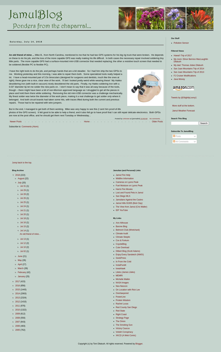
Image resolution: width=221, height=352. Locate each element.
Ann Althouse (122, 223)
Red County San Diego (126, 307)
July (20, 182)
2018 (18, 175)
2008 (18, 318)
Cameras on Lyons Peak (127, 182)
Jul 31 (23, 186)
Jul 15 (23, 226)
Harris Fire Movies (124, 189)
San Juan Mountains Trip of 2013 (189, 72)
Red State (120, 311)
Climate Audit (122, 233)
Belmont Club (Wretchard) (128, 230)
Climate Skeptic (123, 237)
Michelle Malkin (123, 279)
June (20, 256)
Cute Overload (122, 247)
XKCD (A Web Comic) (126, 335)
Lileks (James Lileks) (125, 272)
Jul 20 (23, 214)
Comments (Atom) (30, 126)
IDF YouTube (122, 210)
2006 (18, 326)
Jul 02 (23, 251)
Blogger (138, 344)
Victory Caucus (123, 328)
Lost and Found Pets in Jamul (129, 192)
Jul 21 (23, 210)
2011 (18, 306)
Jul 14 (23, 230)
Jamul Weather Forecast (183, 111)
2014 (18, 293)
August (21, 178)
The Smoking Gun (124, 325)
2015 (18, 289)
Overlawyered (122, 293)
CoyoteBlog (121, 244)
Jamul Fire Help (123, 175)
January (22, 276)
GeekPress (121, 258)
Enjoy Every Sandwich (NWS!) (130, 254)
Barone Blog (121, 226)
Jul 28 (23, 194)
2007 (18, 322)
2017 (18, 281)
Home (87, 121)
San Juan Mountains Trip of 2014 (189, 68)
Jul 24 (23, 206)
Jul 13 (23, 239)
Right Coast (121, 314)
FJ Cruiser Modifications (185, 76)
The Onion (121, 321)
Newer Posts (16, 121)
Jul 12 (23, 243)
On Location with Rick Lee (128, 290)
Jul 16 (23, 222)
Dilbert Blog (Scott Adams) (128, 251)
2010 (18, 310)
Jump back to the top (21, 162)
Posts (177, 136)
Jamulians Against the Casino (129, 200)
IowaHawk (120, 268)
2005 (18, 330)
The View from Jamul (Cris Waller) (131, 207)
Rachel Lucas (122, 304)
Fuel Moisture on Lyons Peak (129, 185)
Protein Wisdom (123, 300)
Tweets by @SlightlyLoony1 (184, 97)
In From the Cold (123, 261)
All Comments (180, 141)
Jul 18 (23, 218)
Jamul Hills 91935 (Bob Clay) (129, 203)
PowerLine (121, 297)
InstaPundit (121, 265)
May (20, 260)
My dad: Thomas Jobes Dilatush (188, 65)
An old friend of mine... (30, 234)
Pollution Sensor (181, 43)
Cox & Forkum (122, 240)
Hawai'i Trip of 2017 (183, 55)
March (21, 268)
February (22, 272)
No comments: (155, 119)
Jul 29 (23, 190)
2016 (18, 285)
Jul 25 (23, 202)
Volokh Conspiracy (124, 332)
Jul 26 (23, 198)
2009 (18, 314)
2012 (18, 301)
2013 (18, 297)
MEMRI (119, 275)
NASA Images (122, 282)
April (20, 264)
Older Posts (157, 121)
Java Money (179, 79)
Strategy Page (122, 318)
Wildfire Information (125, 178)
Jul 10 (23, 247)
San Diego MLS (123, 196)
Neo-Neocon (121, 286)
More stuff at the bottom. (183, 106)
